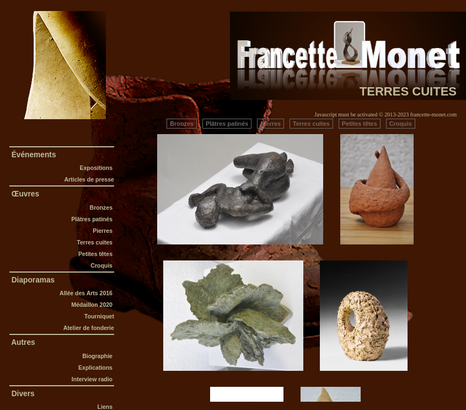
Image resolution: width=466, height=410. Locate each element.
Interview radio (93, 379)
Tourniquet (99, 316)
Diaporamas (33, 280)
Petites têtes (96, 254)
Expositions (96, 167)
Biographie (98, 356)
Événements (33, 155)
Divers (23, 394)
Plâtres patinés (92, 219)
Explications (96, 367)
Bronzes (101, 207)
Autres (23, 342)
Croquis (102, 265)
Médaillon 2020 (92, 304)
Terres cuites (94, 242)
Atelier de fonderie (88, 327)
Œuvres (25, 194)
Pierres (102, 230)
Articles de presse (89, 179)
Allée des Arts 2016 (87, 293)
